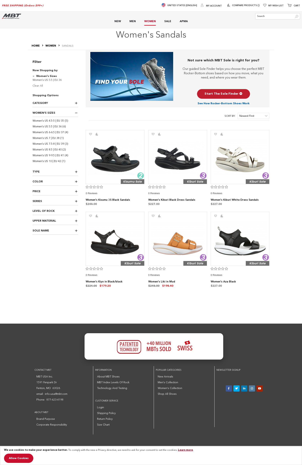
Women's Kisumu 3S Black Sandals (108, 200)
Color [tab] (38, 181)
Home (36, 46)
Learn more (185, 450)
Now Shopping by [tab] (45, 70)
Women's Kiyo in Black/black (104, 281)
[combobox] (277, 16)
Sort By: (230, 116)
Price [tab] (36, 191)
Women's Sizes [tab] (44, 113)
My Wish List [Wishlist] (276, 6)
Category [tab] (40, 103)
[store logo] (11, 16)
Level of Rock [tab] (44, 211)
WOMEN (150, 21)
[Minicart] (294, 6)
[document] (151, 456)
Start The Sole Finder (223, 93)
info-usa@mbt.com (56, 394)
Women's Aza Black (223, 281)
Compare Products (246, 5)
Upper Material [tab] (44, 221)
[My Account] (213, 6)
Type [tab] (36, 171)
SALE (167, 21)
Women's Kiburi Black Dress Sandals (171, 200)
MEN (132, 21)
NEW (117, 21)
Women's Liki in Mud (161, 281)
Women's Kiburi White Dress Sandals (235, 200)
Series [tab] (37, 201)
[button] (90, 134)
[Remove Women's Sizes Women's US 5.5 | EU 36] (34, 76)
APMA (184, 21)
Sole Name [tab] (41, 230)
